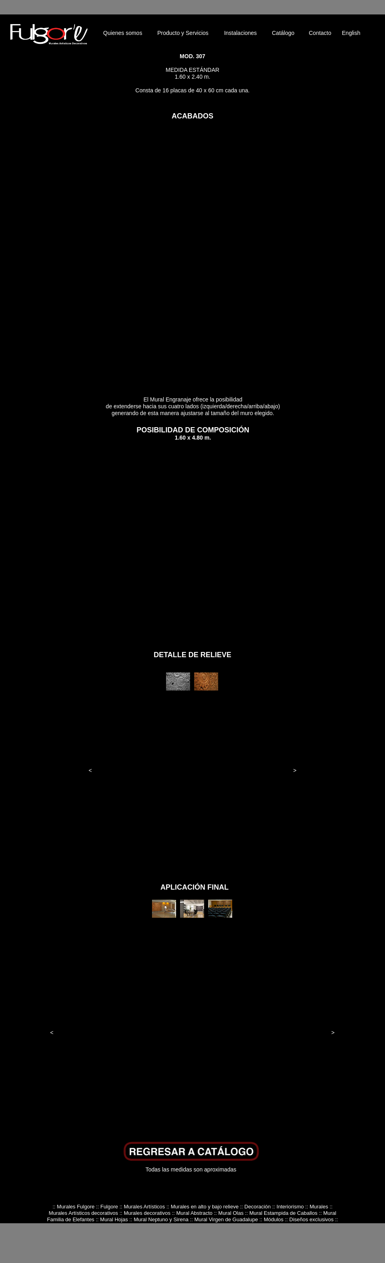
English (351, 33)
